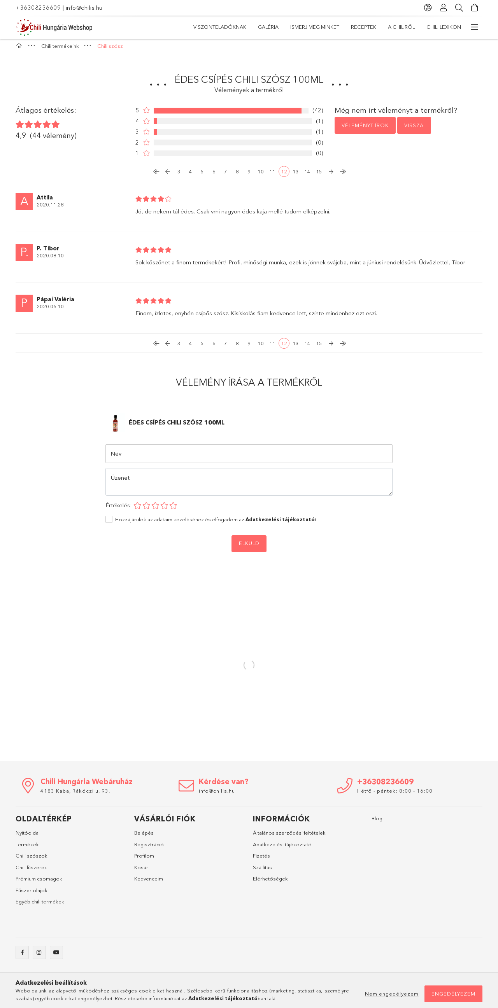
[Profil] (443, 8)
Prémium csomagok (39, 882)
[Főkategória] (20, 50)
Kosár (141, 871)
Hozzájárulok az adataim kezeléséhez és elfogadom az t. (216, 523)
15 (319, 175)
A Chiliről (268, 27)
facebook (22, 956)
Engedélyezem (453, 994)
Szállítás (262, 871)
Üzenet (120, 481)
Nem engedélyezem (392, 994)
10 (261, 175)
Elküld (249, 547)
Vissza (414, 129)
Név (115, 457)
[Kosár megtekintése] (474, 8)
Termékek (27, 848)
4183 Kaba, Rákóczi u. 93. (75, 794)
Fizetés (261, 859)
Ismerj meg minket (355, 27)
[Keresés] (459, 8)
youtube (56, 956)
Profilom (144, 859)
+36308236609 (38, 7)
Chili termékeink (175, 27)
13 (296, 175)
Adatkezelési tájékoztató (282, 848)
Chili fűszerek (31, 871)
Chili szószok (31, 859)
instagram (39, 956)
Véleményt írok (365, 129)
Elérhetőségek (270, 882)
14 (307, 175)
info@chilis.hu (84, 7)
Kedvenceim (148, 882)
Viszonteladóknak (450, 27)
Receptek (306, 27)
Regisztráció (149, 848)
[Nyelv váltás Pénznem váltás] (428, 8)
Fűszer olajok (31, 894)
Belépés (144, 836)
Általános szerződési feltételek (289, 836)
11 (272, 175)
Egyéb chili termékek (40, 905)
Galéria (401, 27)
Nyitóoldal (28, 836)
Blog (377, 822)
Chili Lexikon (226, 27)
